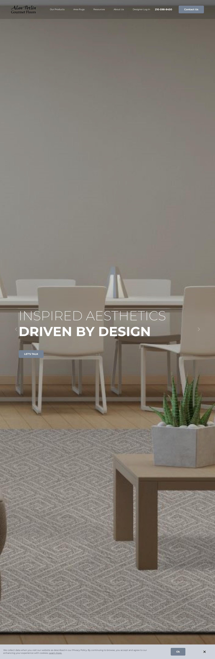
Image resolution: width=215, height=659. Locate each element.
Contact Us (191, 9)
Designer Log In (141, 9)
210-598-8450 (163, 9)
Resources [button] (99, 9)
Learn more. (55, 653)
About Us (119, 9)
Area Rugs (79, 9)
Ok (178, 651)
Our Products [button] (57, 9)
